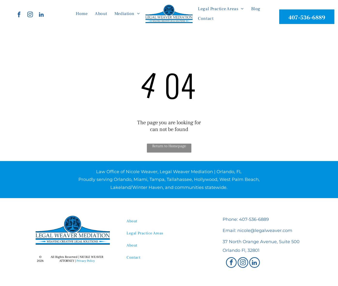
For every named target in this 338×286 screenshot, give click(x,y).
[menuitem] (81, 13)
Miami (140, 179)
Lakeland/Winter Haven (136, 187)
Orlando (122, 179)
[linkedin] (41, 15)
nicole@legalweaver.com (264, 230)
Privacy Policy (85, 261)
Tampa (157, 179)
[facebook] (19, 15)
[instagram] (30, 15)
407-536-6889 (254, 219)
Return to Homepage (169, 146)
